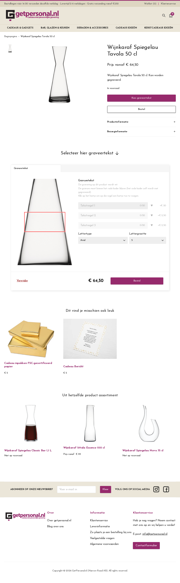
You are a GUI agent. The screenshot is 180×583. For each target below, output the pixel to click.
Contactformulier (146, 548)
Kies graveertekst (141, 98)
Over (50, 516)
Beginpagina (10, 36)
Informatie (97, 516)
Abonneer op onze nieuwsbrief (31, 492)
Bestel (141, 109)
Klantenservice (143, 516)
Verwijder (22, 284)
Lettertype (85, 236)
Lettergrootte (139, 236)
